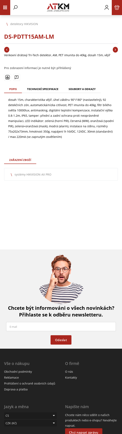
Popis (13, 89)
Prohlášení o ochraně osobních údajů (29, 383)
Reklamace (11, 377)
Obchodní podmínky (18, 372)
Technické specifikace (42, 89)
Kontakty (71, 377)
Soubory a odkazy (82, 89)
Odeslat (61, 340)
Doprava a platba (16, 389)
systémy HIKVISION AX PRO (33, 174)
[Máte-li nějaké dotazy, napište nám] (16, 77)
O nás (69, 372)
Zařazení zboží (20, 160)
